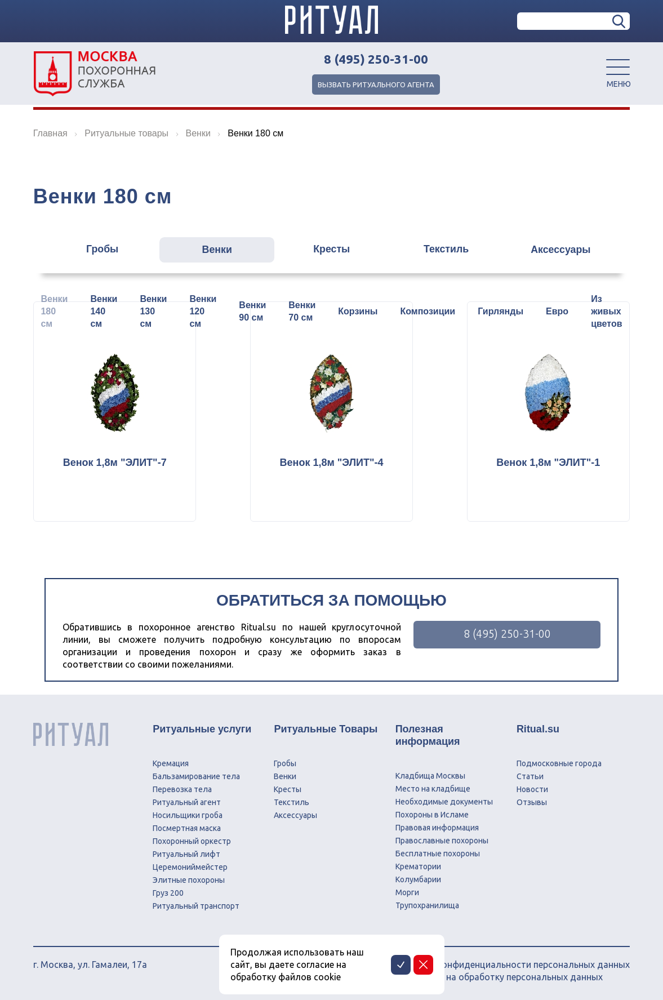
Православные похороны (441, 840)
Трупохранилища (427, 905)
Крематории (418, 866)
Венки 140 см (103, 311)
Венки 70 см (301, 311)
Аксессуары (566, 250)
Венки (214, 250)
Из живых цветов (606, 311)
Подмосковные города (559, 763)
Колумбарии (418, 879)
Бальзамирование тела (196, 776)
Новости (532, 789)
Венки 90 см (252, 311)
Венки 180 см (54, 311)
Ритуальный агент (187, 802)
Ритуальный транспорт (196, 905)
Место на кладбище (432, 788)
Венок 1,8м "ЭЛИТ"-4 (332, 462)
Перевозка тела (182, 789)
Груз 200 (168, 892)
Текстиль (448, 250)
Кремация (171, 763)
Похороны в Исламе (432, 814)
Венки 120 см (202, 311)
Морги (407, 892)
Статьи (530, 776)
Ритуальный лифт (186, 854)
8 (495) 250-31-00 (376, 59)
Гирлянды (500, 311)
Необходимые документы (444, 801)
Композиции (428, 311)
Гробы (97, 250)
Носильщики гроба (188, 815)
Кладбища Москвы (430, 775)
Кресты (331, 250)
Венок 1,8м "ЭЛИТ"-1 (560, 462)
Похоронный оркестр (192, 841)
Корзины (357, 311)
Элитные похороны (189, 880)
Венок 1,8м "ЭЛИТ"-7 (103, 462)
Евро (557, 311)
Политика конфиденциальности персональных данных (511, 964)
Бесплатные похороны (437, 853)
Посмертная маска (187, 828)
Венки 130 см (153, 311)
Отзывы (532, 802)
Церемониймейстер (190, 867)
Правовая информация (437, 827)
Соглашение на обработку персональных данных (498, 977)
